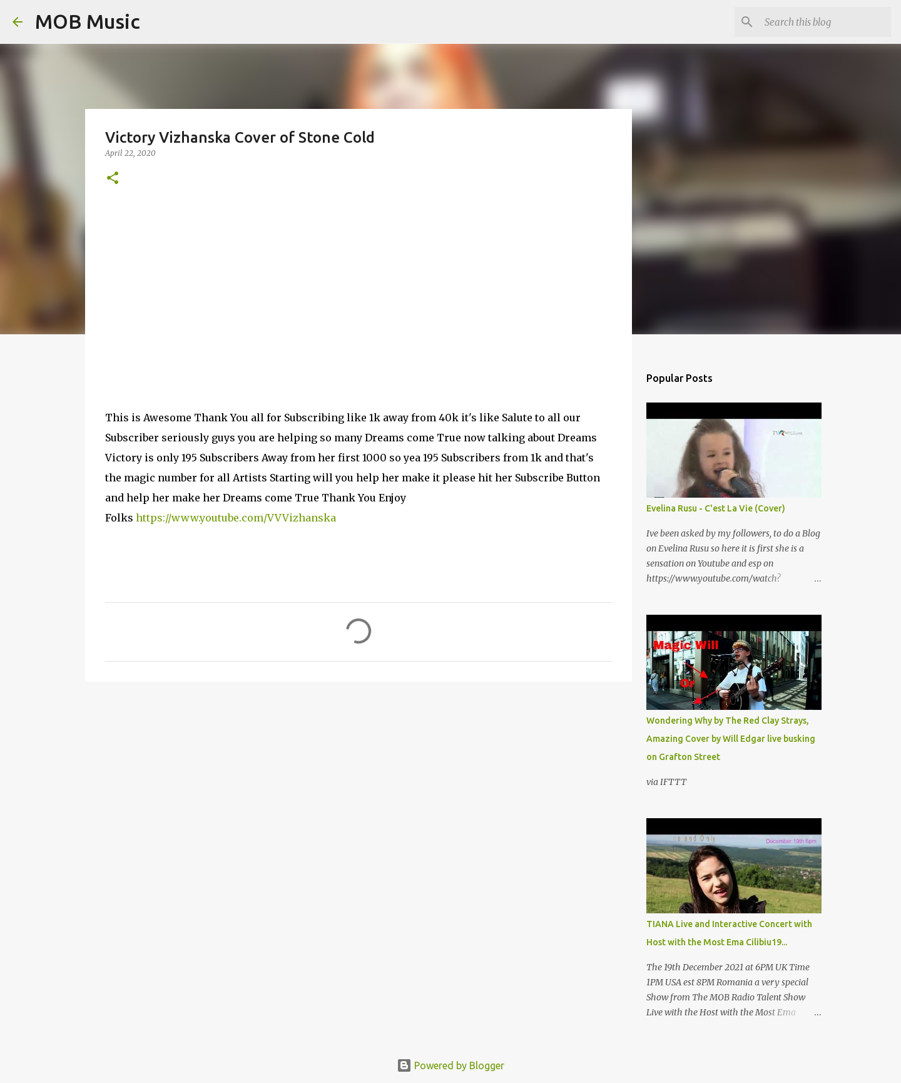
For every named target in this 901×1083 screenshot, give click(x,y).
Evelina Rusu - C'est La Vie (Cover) (715, 508)
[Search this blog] (825, 22)
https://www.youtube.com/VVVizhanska (236, 517)
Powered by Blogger (450, 1065)
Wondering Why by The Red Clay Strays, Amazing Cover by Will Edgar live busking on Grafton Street (730, 739)
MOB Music (87, 21)
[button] (112, 178)
